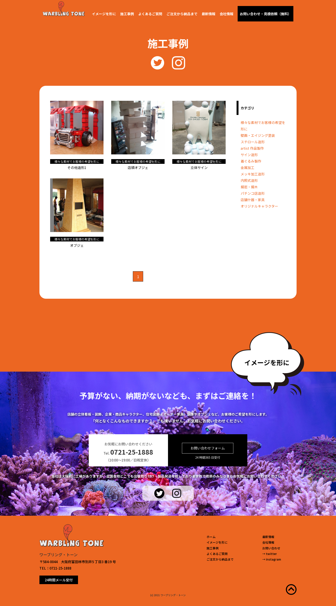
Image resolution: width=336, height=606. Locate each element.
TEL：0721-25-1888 (55, 568)
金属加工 (247, 167)
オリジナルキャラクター (259, 206)
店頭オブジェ (138, 167)
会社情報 (226, 13)
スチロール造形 (253, 141)
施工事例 (127, 13)
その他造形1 (76, 167)
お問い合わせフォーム (207, 448)
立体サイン (199, 167)
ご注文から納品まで (181, 13)
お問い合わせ (271, 548)
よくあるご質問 (150, 13)
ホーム (211, 537)
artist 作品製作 (252, 148)
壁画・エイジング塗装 (258, 135)
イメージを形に (104, 13)
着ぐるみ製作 (251, 161)
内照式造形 (249, 180)
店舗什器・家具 (253, 199)
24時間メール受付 (59, 579)
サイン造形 (249, 154)
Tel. (128, 452)
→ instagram (271, 559)
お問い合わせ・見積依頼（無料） (265, 13)
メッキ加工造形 (253, 173)
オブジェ (77, 245)
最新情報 (208, 13)
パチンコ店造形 (253, 193)
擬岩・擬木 (249, 186)
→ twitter (269, 554)
